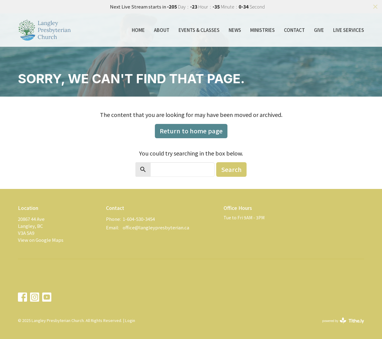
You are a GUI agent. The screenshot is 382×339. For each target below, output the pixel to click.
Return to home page (191, 130)
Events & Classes (199, 30)
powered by (343, 320)
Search (231, 169)
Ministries (262, 30)
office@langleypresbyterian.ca (156, 227)
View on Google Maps (40, 240)
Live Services (348, 30)
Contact (294, 30)
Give (319, 30)
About (161, 30)
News (235, 30)
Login (130, 320)
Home (138, 30)
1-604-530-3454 (139, 219)
